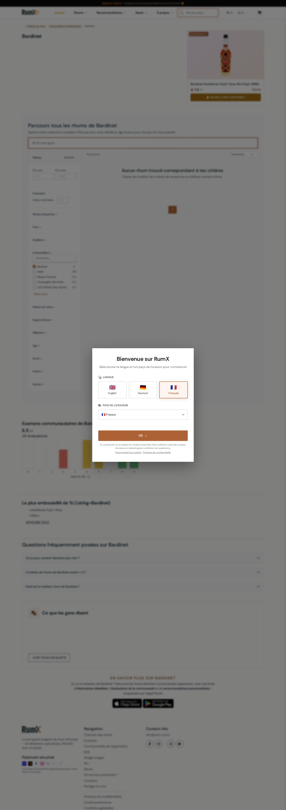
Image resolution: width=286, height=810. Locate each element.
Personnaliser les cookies (128, 452)
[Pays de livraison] (143, 415)
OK (143, 435)
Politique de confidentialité (157, 452)
